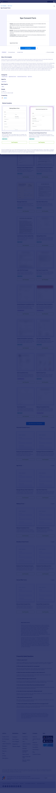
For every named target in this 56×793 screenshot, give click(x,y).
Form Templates (3, 5)
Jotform (5, 97)
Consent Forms (5, 76)
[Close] (54, 1)
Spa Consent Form (5, 8)
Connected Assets (11, 52)
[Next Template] (37, 48)
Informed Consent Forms (21, 76)
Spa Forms (30, 76)
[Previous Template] (18, 48)
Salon (3, 86)
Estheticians (4, 81)
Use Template (28, 48)
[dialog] (28, 396)
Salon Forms (10, 5)
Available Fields (20, 52)
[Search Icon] (54, 6)
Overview (4, 52)
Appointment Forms (12, 76)
